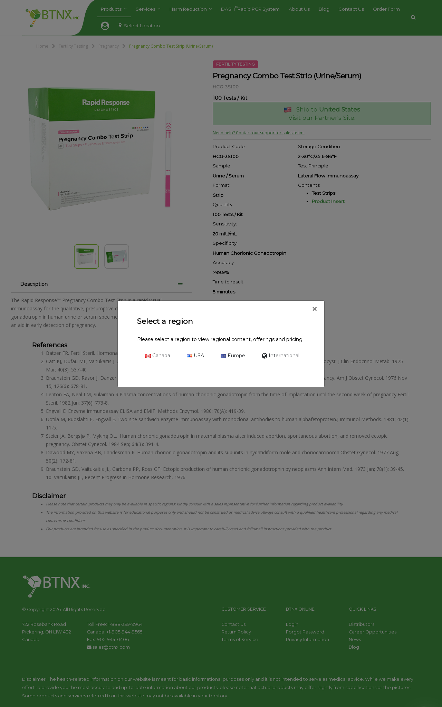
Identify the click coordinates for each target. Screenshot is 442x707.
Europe (233, 355)
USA (195, 355)
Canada (157, 355)
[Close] (314, 309)
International (280, 355)
